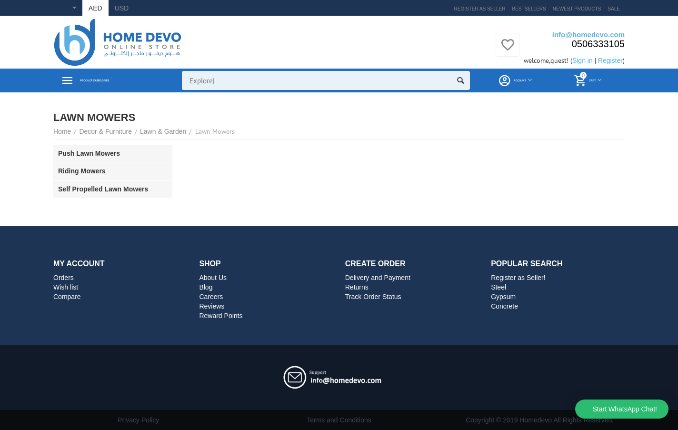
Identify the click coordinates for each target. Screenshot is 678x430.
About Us (213, 277)
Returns (357, 287)
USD (122, 8)
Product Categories (119, 80)
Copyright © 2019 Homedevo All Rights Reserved (539, 420)
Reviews (211, 306)
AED (95, 8)
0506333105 (598, 44)
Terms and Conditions (339, 420)
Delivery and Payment (377, 277)
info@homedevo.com (588, 34)
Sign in (582, 60)
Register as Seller (480, 8)
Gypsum (503, 296)
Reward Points (220, 316)
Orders (63, 277)
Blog (205, 287)
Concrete (504, 306)
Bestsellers (529, 8)
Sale (614, 8)
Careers (211, 296)
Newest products (577, 8)
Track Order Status (373, 296)
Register (610, 60)
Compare (67, 296)
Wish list (65, 287)
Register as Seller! (518, 277)
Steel (498, 287)
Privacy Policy (138, 420)
